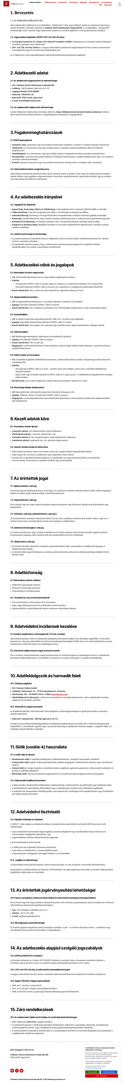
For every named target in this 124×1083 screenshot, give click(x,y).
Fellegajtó (95, 2)
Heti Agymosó (106, 2)
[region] (102, 1062)
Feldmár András (63, 2)
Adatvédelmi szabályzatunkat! (94, 1068)
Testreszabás (92, 1072)
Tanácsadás (85, 2)
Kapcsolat (108, 5)
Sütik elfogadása (101, 1076)
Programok (75, 2)
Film (100, 5)
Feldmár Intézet (47, 2)
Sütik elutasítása (109, 1072)
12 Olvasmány (92, 5)
